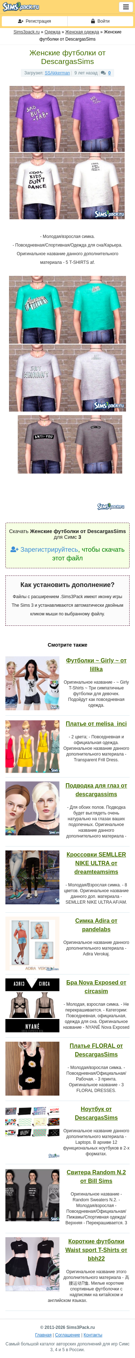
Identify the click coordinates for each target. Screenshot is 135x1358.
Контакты (93, 1335)
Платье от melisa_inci (96, 724)
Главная (43, 1335)
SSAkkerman (57, 72)
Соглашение (67, 1335)
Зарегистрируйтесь (44, 549)
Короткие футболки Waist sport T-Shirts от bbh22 (96, 1250)
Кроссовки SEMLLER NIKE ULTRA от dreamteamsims (96, 863)
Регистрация (34, 21)
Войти (100, 21)
